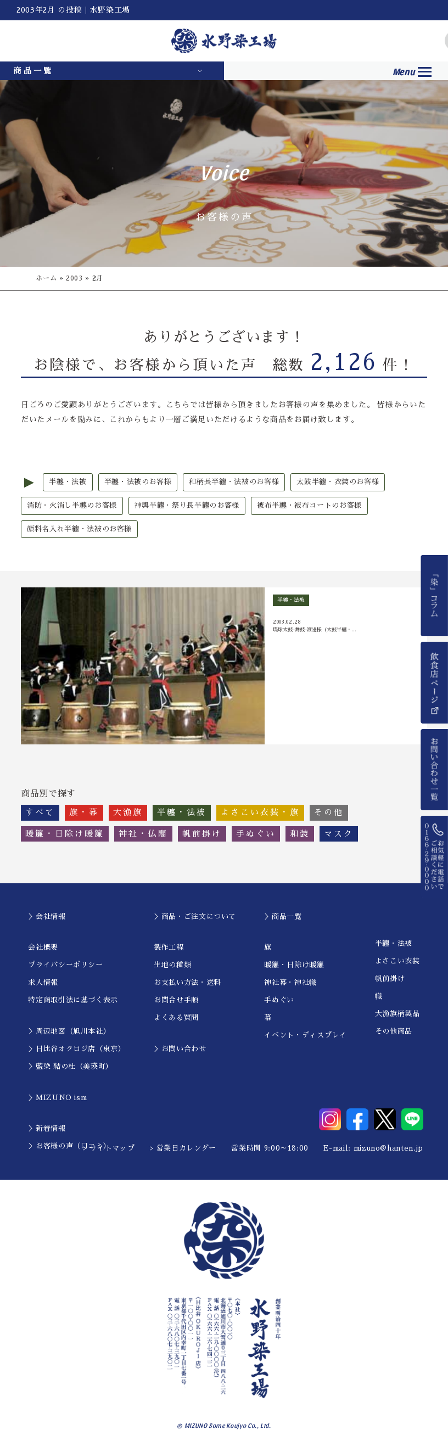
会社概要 (43, 947)
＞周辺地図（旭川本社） (69, 1031)
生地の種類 (172, 964)
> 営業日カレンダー (183, 1148)
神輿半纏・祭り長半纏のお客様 (187, 505)
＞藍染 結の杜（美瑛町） (70, 1066)
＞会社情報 (46, 916)
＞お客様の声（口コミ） (69, 1146)
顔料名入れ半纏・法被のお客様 (79, 528)
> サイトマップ (109, 1148)
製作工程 (169, 947)
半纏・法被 (67, 481)
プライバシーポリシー (65, 964)
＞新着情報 (46, 1128)
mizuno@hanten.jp (388, 1148)
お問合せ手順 (176, 999)
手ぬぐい (279, 999)
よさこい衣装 (397, 961)
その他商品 (393, 1031)
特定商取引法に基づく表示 (73, 999)
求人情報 (43, 982)
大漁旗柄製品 (397, 1013)
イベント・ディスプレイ (305, 1035)
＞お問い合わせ (180, 1048)
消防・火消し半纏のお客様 (72, 505)
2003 (74, 278)
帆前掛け (390, 978)
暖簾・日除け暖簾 (294, 964)
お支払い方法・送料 (187, 982)
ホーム (46, 278)
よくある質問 (176, 1017)
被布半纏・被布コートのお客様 (309, 505)
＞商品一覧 (282, 916)
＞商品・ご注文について (195, 916)
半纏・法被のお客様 (138, 481)
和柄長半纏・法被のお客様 (234, 481)
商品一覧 (33, 71)
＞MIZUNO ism (57, 1097)
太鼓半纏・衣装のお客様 (337, 481)
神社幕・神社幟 (290, 982)
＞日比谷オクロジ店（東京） (76, 1048)
